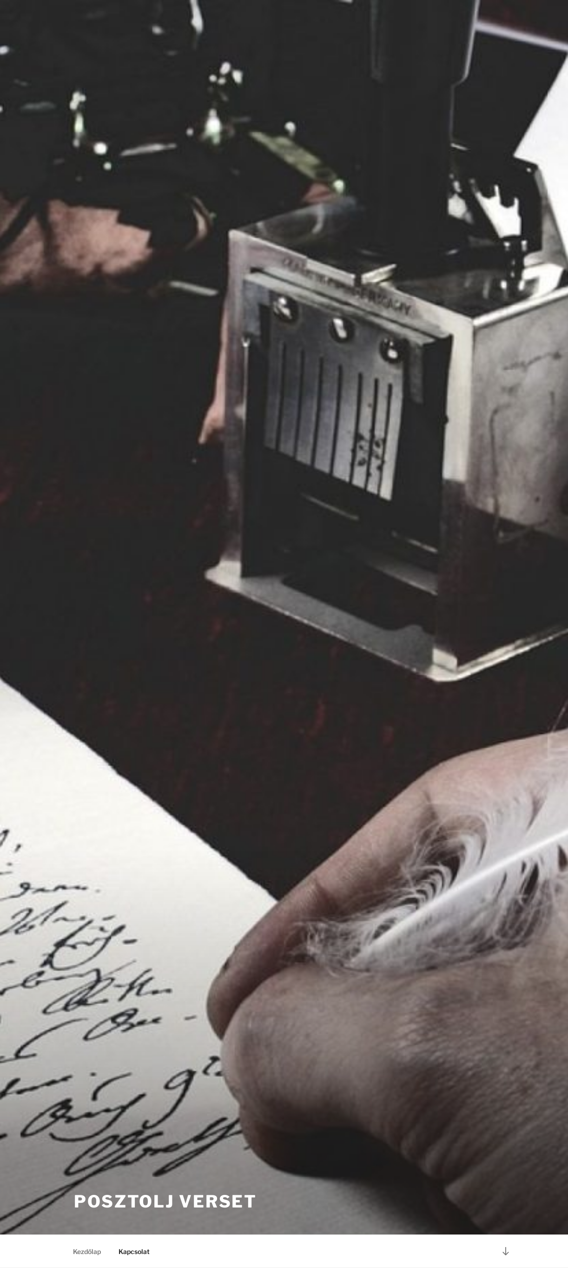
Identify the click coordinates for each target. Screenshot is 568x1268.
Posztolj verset (165, 1201)
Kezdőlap (87, 1251)
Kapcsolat (134, 1251)
